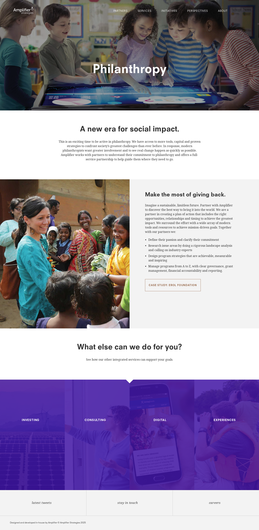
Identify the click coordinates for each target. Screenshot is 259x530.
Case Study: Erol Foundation (173, 285)
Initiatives (169, 11)
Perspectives (197, 11)
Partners (120, 11)
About (223, 11)
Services (144, 11)
